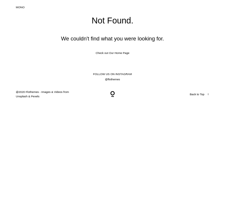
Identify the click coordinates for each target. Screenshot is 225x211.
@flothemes (112, 79)
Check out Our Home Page (112, 53)
